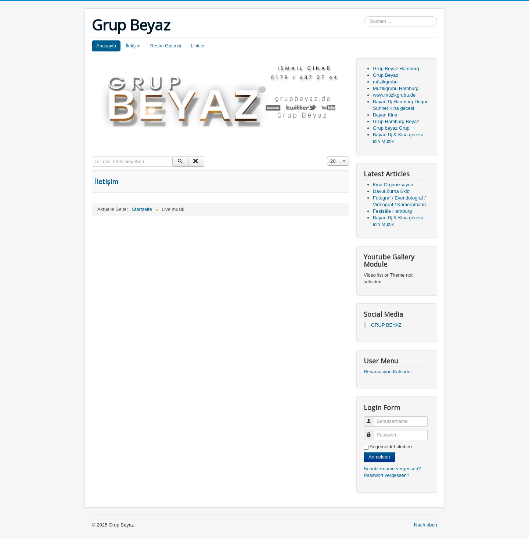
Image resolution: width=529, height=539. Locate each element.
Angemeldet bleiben (391, 446)
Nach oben (425, 525)
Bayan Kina (385, 115)
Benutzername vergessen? (392, 468)
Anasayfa (106, 45)
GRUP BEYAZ (386, 325)
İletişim (133, 45)
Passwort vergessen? (386, 475)
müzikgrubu (385, 82)
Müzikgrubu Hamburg (395, 88)
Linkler (198, 45)
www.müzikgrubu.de (394, 95)
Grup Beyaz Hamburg (396, 68)
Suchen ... (364, 16)
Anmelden (379, 457)
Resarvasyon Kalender (388, 371)
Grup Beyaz (385, 75)
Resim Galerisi (165, 45)
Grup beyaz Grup (391, 128)
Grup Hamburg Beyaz (396, 121)
